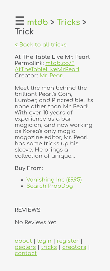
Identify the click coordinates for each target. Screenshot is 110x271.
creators (74, 247)
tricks (49, 247)
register (68, 241)
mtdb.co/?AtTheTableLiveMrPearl (47, 66)
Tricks (68, 22)
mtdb (37, 22)
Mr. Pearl (52, 75)
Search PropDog (49, 186)
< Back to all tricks (41, 44)
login (44, 241)
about (23, 241)
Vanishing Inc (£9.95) (54, 180)
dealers (25, 247)
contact (26, 253)
